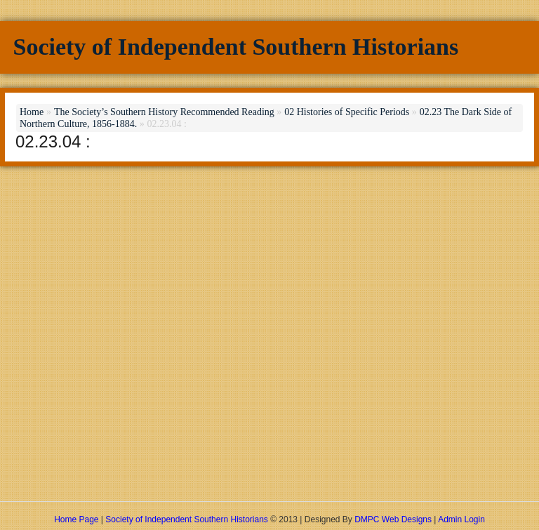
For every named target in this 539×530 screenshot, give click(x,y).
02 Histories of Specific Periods (346, 112)
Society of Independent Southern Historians (236, 47)
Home (32, 112)
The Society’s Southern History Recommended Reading (164, 112)
